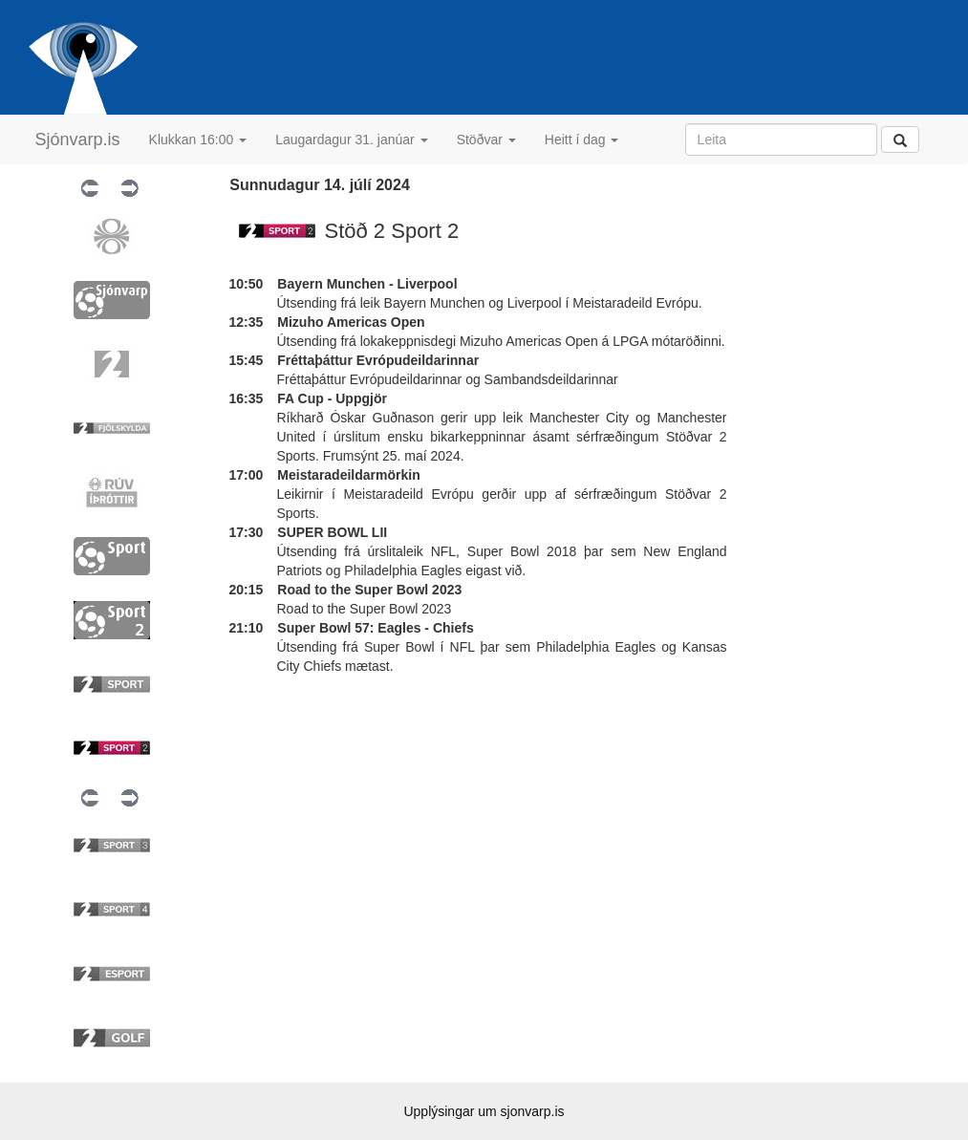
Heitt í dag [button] (582, 139)
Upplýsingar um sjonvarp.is (483, 1111)
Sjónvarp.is (77, 139)
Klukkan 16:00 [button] (198, 139)
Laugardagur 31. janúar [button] (351, 139)
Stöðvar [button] (486, 139)
